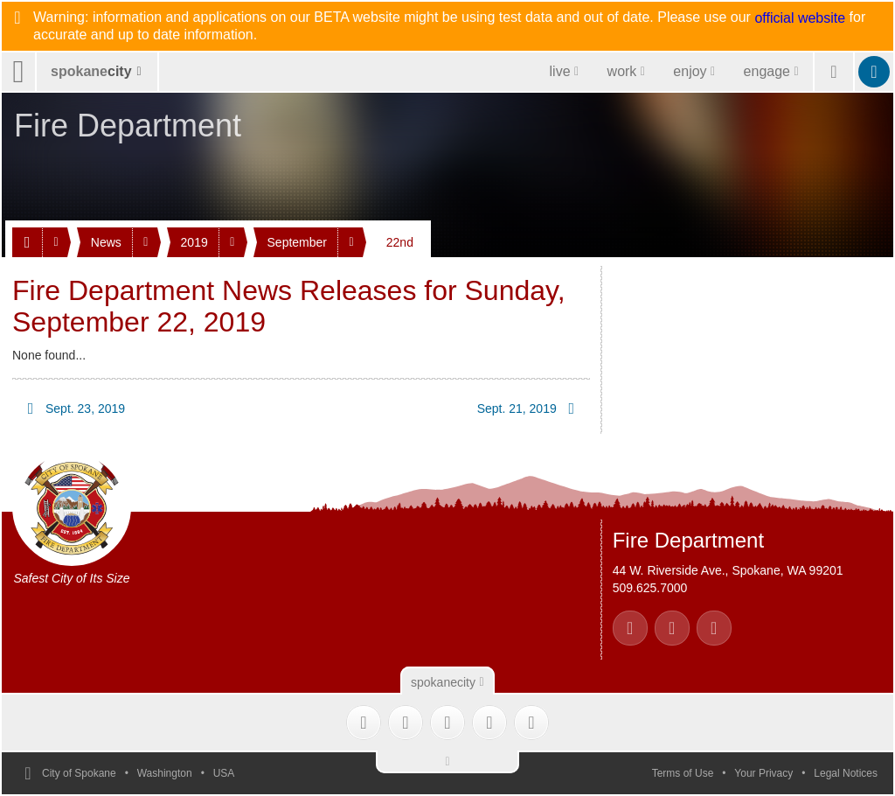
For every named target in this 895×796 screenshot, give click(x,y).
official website (799, 18)
